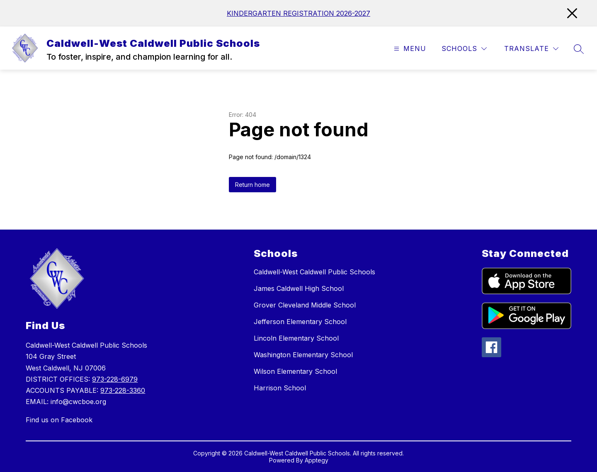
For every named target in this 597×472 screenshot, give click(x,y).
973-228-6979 (115, 379)
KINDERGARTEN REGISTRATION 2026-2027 (298, 13)
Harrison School (280, 388)
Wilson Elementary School (295, 371)
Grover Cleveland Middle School (305, 305)
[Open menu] (409, 49)
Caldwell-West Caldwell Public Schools (314, 272)
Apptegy (316, 460)
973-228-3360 (122, 390)
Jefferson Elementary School (300, 321)
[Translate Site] (531, 49)
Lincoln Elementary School (296, 338)
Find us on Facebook (59, 420)
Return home (252, 184)
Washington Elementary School (303, 355)
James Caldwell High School (299, 288)
